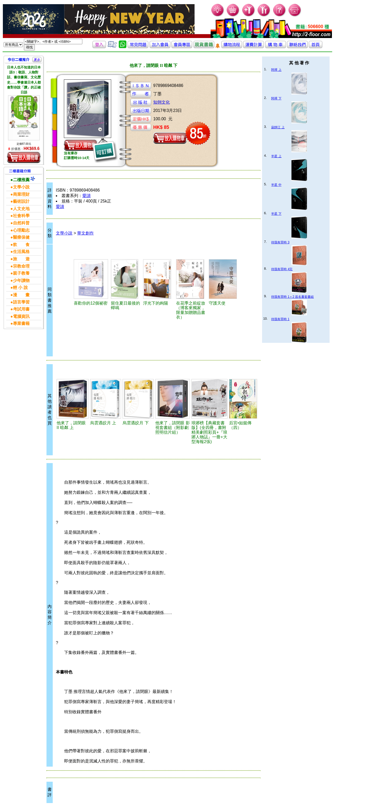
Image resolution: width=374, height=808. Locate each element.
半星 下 (276, 214)
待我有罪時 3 (280, 242)
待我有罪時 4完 (281, 269)
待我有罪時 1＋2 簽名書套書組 (292, 297)
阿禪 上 (276, 70)
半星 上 (276, 156)
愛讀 (86, 195)
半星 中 (276, 185)
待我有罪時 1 (280, 319)
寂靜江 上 (277, 127)
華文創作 (85, 233)
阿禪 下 (276, 98)
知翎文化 (161, 102)
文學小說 (64, 233)
